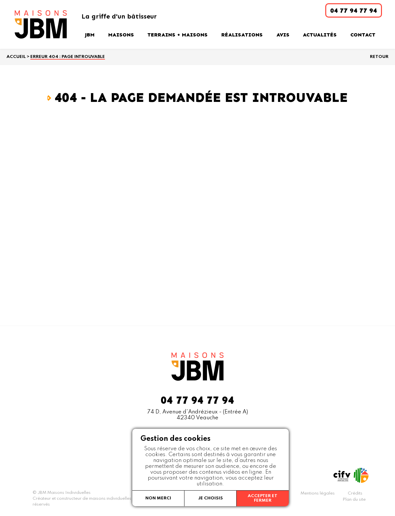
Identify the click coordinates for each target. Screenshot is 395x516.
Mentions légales (317, 493)
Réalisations (242, 35)
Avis (282, 35)
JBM (90, 35)
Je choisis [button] (210, 498)
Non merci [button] (158, 498)
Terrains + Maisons (177, 35)
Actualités (320, 35)
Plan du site (354, 499)
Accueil (16, 57)
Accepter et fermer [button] (262, 498)
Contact (362, 35)
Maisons (121, 35)
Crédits (355, 493)
